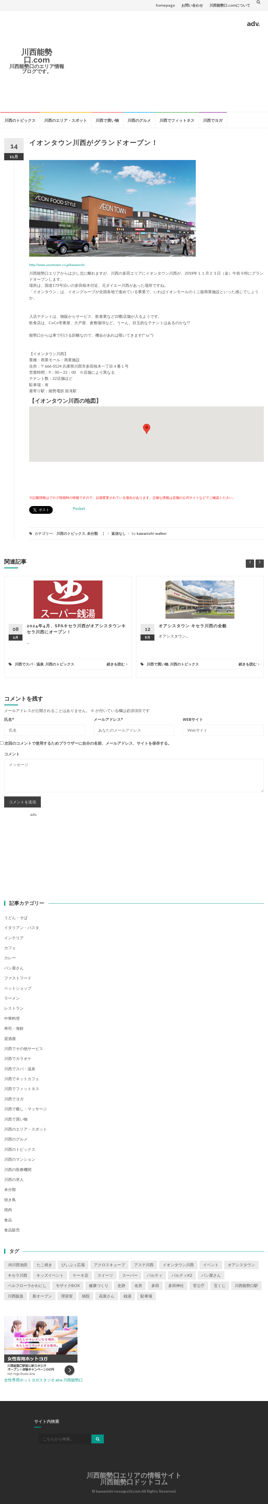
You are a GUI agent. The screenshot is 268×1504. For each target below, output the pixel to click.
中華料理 (12, 1018)
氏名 (9, 719)
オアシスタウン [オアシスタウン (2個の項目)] (241, 1264)
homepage (165, 5)
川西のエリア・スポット (65, 120)
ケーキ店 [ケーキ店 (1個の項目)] (80, 1275)
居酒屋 (10, 1038)
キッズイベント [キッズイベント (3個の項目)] (50, 1275)
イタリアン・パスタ (21, 927)
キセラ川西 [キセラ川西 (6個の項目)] (17, 1275)
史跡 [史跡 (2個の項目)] (121, 1285)
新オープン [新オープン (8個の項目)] (42, 1296)
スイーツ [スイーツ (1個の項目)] (105, 1275)
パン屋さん (14, 968)
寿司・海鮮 (14, 1028)
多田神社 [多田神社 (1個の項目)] (176, 1285)
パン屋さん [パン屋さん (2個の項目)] (211, 1275)
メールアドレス (108, 719)
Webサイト (193, 719)
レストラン (14, 1008)
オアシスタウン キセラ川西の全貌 (193, 625)
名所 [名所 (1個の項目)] (138, 1285)
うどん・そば (15, 917)
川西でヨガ (212, 120)
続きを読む (117, 664)
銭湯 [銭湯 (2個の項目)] (127, 1296)
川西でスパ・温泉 (29, 664)
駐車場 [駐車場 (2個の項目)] (146, 1296)
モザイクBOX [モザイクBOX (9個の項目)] (68, 1285)
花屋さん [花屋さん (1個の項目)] (106, 1296)
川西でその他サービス (23, 1048)
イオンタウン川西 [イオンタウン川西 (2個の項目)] (178, 1264)
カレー (10, 957)
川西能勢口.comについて (229, 5)
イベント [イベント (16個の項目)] (211, 1264)
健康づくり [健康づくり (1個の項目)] (98, 1285)
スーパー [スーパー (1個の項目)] (130, 1275)
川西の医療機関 (17, 1169)
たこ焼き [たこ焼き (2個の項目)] (44, 1264)
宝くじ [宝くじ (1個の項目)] (220, 1285)
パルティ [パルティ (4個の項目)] (154, 1275)
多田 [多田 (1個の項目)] (155, 1285)
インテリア (14, 937)
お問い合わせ (192, 5)
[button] (146, 429)
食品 (8, 1219)
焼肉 (8, 1209)
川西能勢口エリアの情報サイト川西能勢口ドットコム (134, 1478)
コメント (12, 754)
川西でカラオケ (17, 1058)
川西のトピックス (20, 120)
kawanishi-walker (152, 533)
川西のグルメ (139, 120)
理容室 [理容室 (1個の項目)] (67, 1296)
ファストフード (17, 978)
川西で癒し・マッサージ (25, 1108)
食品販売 (12, 1229)
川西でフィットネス (176, 120)
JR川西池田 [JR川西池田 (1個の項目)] (17, 1264)
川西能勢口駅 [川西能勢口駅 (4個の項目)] (246, 1285)
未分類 (92, 533)
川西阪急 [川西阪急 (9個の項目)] (15, 1296)
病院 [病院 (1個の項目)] (86, 1296)
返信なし (118, 533)
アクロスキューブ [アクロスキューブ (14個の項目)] (109, 1264)
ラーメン (12, 998)
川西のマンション (19, 1159)
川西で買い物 (107, 120)
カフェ (10, 947)
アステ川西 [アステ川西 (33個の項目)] (144, 1264)
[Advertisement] (166, 68)
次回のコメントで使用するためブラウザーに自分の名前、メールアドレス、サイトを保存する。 (88, 743)
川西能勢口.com (36, 56)
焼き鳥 (10, 1199)
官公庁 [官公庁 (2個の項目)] (199, 1285)
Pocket (79, 508)
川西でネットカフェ (21, 1078)
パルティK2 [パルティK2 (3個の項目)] (182, 1275)
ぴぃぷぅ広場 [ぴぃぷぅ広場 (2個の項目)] (73, 1264)
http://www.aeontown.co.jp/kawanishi (57, 265)
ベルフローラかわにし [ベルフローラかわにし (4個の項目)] (27, 1285)
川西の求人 (14, 1179)
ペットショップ (17, 988)
